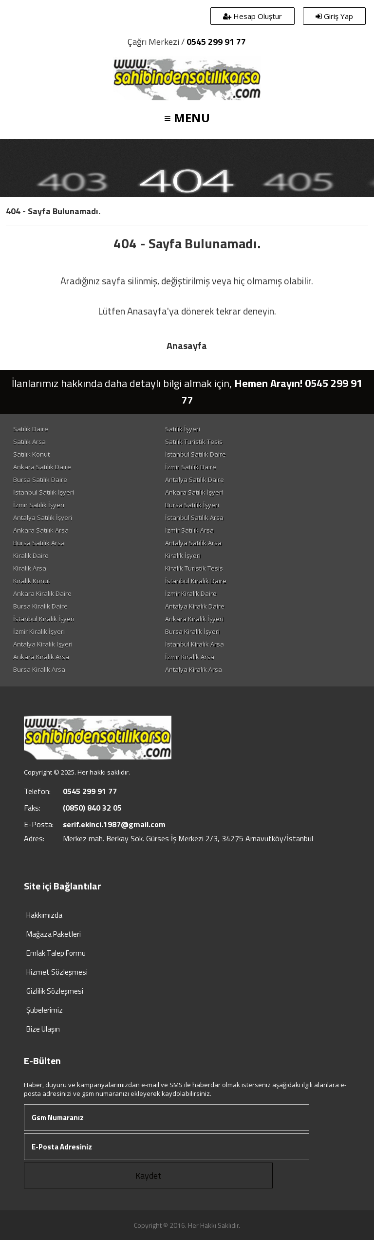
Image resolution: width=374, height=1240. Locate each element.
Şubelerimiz (44, 1010)
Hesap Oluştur (252, 16)
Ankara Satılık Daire (42, 467)
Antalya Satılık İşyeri (42, 517)
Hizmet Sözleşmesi (57, 972)
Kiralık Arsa (29, 568)
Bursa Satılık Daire (40, 479)
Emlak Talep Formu (56, 953)
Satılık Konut (31, 454)
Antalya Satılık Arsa (193, 542)
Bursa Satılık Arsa (39, 542)
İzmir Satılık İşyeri (38, 504)
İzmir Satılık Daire (190, 467)
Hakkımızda (44, 915)
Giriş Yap (334, 16)
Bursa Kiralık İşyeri (192, 631)
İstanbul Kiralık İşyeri (44, 618)
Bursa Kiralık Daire (40, 606)
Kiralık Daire (31, 555)
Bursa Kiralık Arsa (39, 669)
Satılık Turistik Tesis (194, 441)
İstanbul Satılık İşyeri (43, 492)
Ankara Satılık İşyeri (194, 492)
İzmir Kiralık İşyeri (39, 631)
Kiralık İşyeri (183, 555)
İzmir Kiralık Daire (191, 593)
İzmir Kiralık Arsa (189, 656)
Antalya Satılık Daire (194, 479)
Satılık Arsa (29, 441)
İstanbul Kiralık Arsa (194, 644)
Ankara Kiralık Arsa (41, 656)
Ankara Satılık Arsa (41, 530)
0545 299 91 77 (216, 41)
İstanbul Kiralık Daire (195, 580)
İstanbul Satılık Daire (195, 454)
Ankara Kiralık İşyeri (194, 618)
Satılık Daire (30, 429)
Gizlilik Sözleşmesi (54, 991)
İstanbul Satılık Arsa (194, 517)
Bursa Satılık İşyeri (192, 504)
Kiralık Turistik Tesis (194, 568)
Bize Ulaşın (43, 1029)
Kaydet (148, 1175)
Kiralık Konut (31, 580)
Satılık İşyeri (182, 429)
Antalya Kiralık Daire (194, 606)
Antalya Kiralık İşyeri (43, 644)
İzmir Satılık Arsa (189, 530)
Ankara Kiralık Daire (42, 593)
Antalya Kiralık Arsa (193, 669)
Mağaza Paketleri (53, 934)
